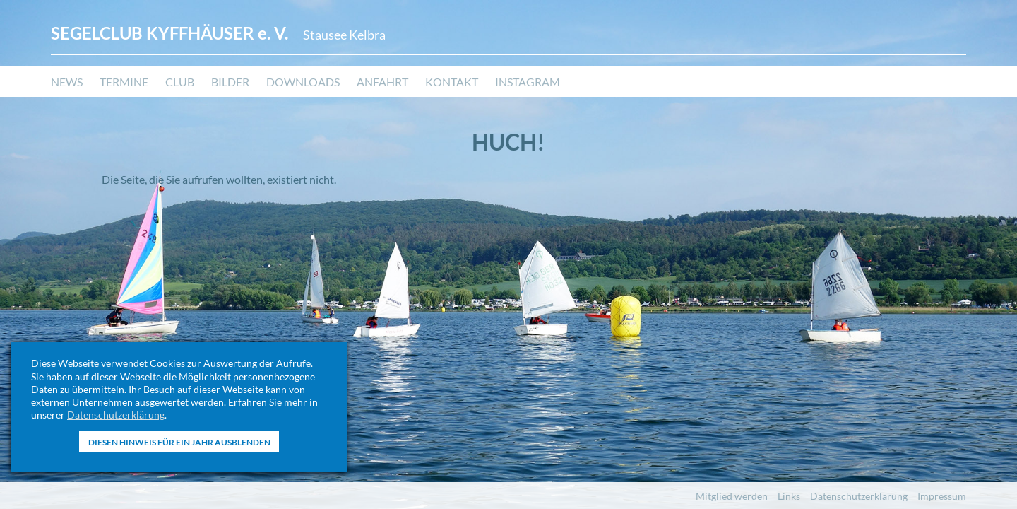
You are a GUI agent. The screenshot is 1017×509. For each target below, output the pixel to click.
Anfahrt (382, 81)
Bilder (230, 81)
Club (179, 81)
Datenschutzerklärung (116, 415)
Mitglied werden (732, 496)
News (67, 81)
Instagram (527, 81)
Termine (124, 81)
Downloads (303, 81)
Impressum (941, 496)
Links (789, 496)
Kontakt (451, 81)
